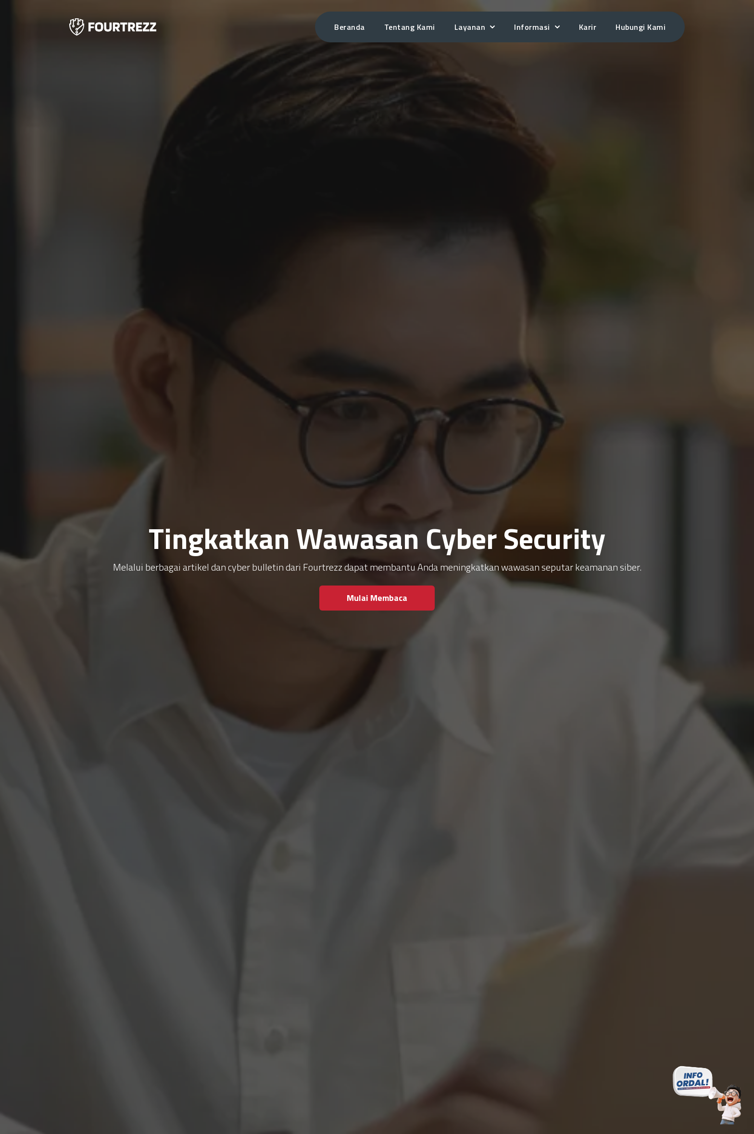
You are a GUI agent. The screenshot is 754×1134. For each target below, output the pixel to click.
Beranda (349, 27)
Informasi (537, 27)
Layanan (474, 27)
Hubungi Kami (641, 27)
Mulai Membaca (377, 597)
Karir (588, 27)
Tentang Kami (409, 27)
